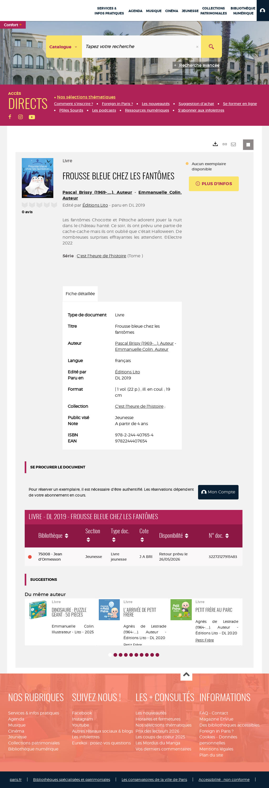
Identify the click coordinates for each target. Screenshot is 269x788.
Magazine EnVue (216, 719)
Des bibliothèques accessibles (229, 725)
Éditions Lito (95, 205)
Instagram (82, 719)
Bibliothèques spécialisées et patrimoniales (71, 779)
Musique (16, 725)
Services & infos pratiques (33, 713)
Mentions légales (216, 749)
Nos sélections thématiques (164, 725)
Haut (186, 675)
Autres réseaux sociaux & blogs (102, 730)
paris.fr (16, 779)
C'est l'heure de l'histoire (101, 255)
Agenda (16, 719)
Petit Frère (132, 645)
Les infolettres (86, 736)
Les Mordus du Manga (158, 742)
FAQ (203, 713)
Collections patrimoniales (34, 742)
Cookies (207, 736)
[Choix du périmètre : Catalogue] (64, 46)
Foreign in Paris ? (216, 730)
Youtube (80, 725)
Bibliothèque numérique (33, 749)
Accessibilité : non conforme (224, 779)
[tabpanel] (122, 378)
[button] (263, 10)
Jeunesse (17, 736)
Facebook (82, 713)
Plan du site (211, 755)
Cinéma (16, 730)
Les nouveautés (151, 713)
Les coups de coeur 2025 (160, 736)
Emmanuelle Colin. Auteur (141, 349)
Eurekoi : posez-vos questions (101, 742)
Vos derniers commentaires (163, 749)
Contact (220, 713)
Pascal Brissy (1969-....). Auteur (97, 192)
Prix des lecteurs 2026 (157, 730)
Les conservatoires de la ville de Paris (154, 779)
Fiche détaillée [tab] (80, 293)
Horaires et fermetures (158, 719)
